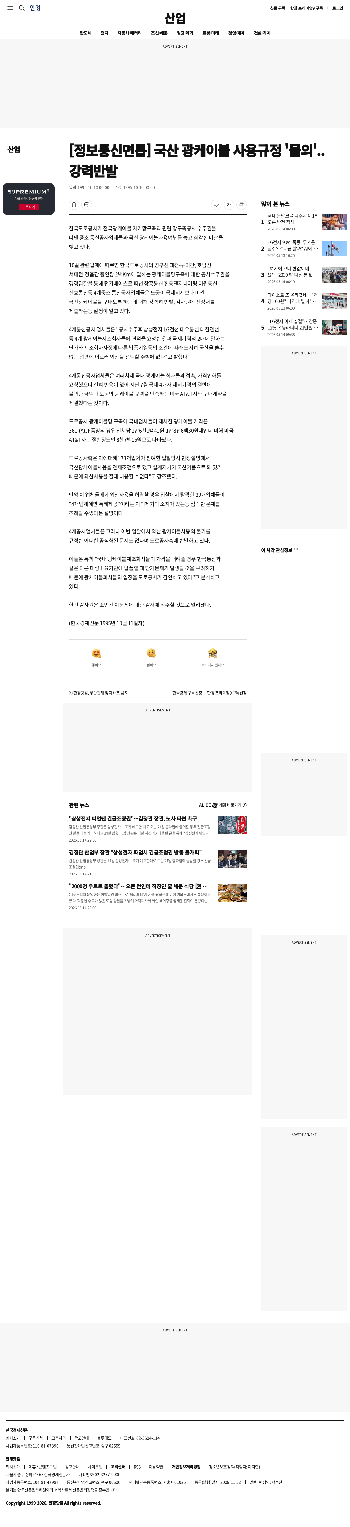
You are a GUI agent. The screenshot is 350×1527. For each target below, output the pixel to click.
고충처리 (58, 1438)
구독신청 (36, 1438)
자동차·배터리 (129, 33)
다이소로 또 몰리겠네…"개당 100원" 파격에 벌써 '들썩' (292, 301)
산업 (174, 17)
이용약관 (156, 1466)
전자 (104, 33)
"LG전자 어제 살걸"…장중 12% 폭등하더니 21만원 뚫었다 (292, 327)
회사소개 (13, 1438)
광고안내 (81, 1438)
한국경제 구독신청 (187, 692)
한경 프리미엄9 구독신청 (227, 692)
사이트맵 (95, 1466)
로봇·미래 (210, 33)
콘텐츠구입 (47, 1466)
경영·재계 (236, 33)
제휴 (32, 1466)
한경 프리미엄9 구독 (306, 8)
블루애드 (104, 1438)
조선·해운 (159, 33)
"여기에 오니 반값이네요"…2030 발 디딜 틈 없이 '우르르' (292, 274)
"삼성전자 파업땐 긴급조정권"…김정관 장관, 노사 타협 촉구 (133, 818)
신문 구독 (277, 8)
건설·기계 (262, 33)
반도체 (86, 33)
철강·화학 (185, 33)
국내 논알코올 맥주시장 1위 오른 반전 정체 (293, 218)
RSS (137, 1466)
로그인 (337, 8)
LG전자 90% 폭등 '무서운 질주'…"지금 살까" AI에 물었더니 (292, 248)
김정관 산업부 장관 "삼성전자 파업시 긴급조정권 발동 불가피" (135, 852)
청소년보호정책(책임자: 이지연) (234, 1466)
